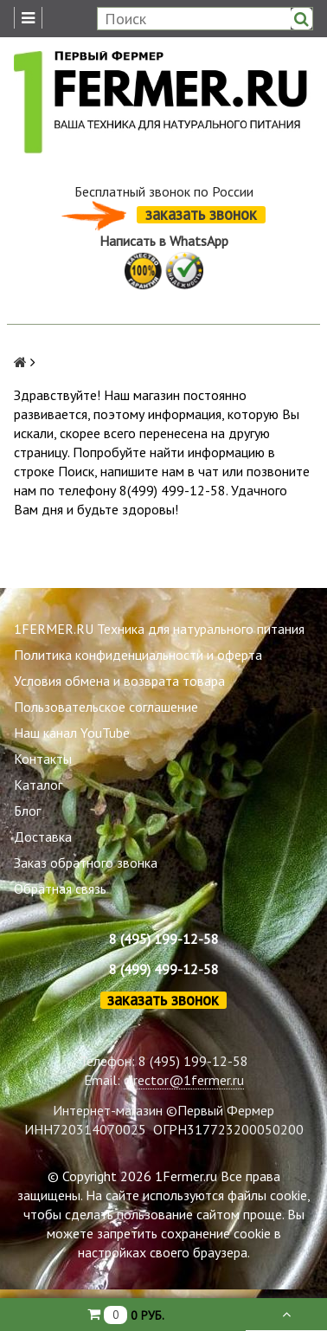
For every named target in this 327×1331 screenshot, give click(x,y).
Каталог (38, 784)
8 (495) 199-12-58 (164, 938)
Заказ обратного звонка (85, 862)
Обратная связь (60, 888)
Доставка (43, 836)
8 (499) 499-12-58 (164, 969)
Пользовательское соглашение (106, 706)
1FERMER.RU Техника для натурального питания (159, 628)
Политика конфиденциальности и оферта (138, 654)
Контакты (43, 758)
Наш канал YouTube (72, 732)
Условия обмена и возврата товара (119, 680)
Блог (27, 810)
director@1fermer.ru (184, 1080)
